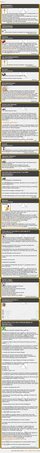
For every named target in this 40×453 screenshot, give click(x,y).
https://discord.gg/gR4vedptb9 (9, 122)
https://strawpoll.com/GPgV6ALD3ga (11, 221)
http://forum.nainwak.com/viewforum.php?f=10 (13, 439)
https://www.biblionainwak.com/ (10, 49)
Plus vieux (36, 450)
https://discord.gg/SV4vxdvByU (21, 96)
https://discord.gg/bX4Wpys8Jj (13, 226)
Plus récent (28, 450)
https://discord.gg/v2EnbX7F (9, 438)
